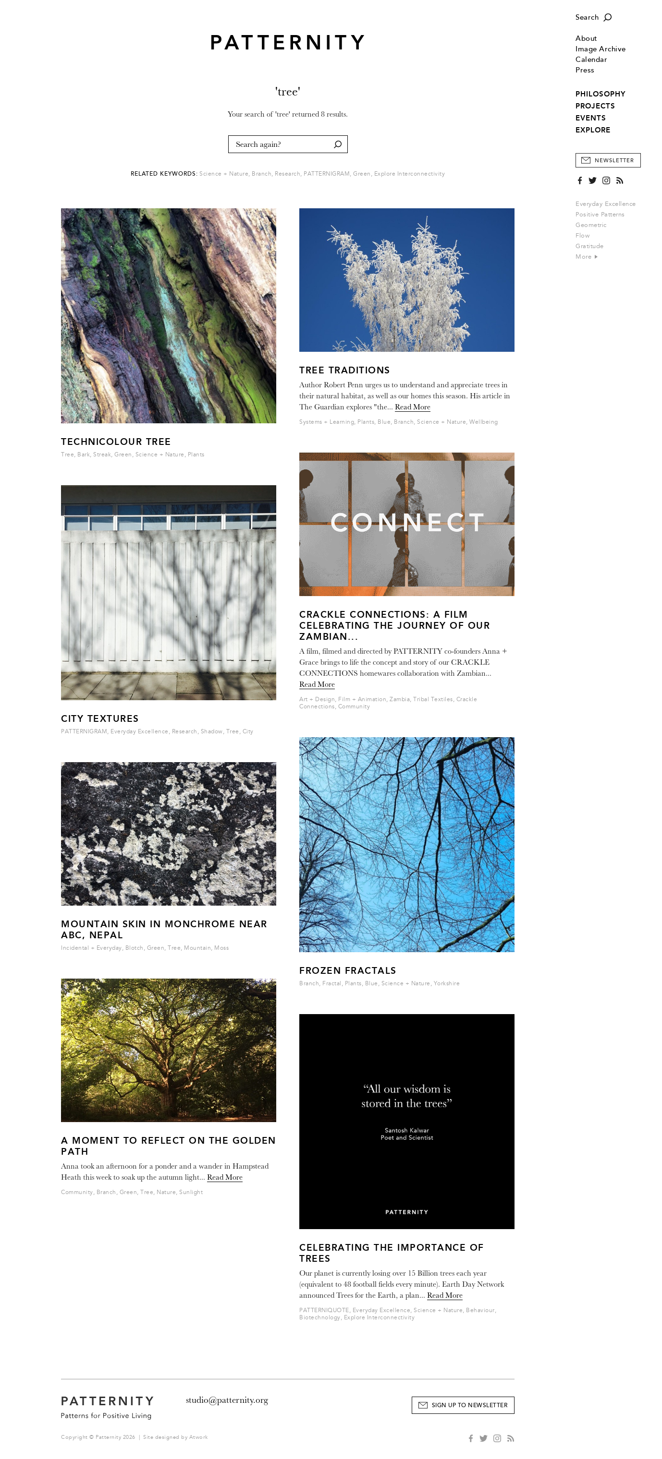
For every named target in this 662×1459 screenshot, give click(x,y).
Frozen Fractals (348, 970)
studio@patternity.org (227, 1400)
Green (362, 174)
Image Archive (601, 49)
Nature (166, 1192)
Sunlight (191, 1192)
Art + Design (317, 699)
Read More (225, 1177)
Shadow (212, 731)
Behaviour (480, 1310)
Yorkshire (447, 983)
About (587, 39)
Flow (582, 235)
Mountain (197, 948)
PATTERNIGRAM (327, 174)
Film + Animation (362, 699)
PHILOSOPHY (600, 94)
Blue (384, 422)
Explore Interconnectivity (409, 174)
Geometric (591, 225)
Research (287, 174)
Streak (102, 454)
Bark (83, 454)
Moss (221, 948)
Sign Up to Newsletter (470, 1405)
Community (77, 1192)
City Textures (100, 718)
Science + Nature (223, 174)
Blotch (134, 948)
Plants (196, 454)
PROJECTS (595, 106)
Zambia (400, 699)
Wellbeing (483, 422)
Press (585, 70)
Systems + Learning (326, 422)
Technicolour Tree (116, 441)
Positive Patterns (600, 214)
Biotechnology (320, 1317)
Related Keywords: (164, 174)
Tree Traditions (345, 370)
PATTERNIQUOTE (324, 1310)
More (587, 257)
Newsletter (614, 160)
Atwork (198, 1437)
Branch (261, 174)
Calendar (591, 60)
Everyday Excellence (606, 204)
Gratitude (590, 246)
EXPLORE (593, 130)
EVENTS (591, 118)
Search (587, 17)
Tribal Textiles (433, 699)
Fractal (332, 983)
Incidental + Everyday (91, 948)
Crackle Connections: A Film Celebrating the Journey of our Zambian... (394, 625)
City (248, 731)
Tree (67, 454)
